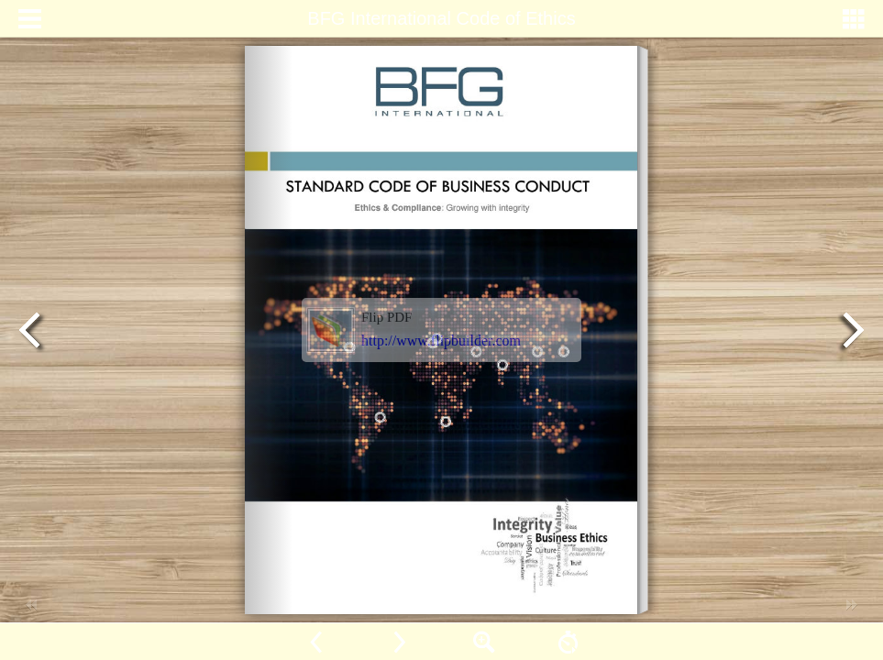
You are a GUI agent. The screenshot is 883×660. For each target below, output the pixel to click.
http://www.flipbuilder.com (441, 340)
